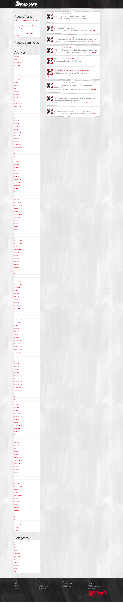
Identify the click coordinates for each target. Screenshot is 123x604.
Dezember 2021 (18, 205)
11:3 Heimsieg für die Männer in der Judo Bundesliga (75, 39)
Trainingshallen (68, 583)
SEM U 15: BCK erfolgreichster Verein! (69, 16)
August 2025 (17, 80)
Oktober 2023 (17, 144)
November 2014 (18, 454)
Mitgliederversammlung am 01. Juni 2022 (70, 73)
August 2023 (17, 150)
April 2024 (16, 126)
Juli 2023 (16, 153)
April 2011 (16, 527)
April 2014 (16, 475)
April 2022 (16, 197)
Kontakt (90, 583)
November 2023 (18, 141)
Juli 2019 (16, 290)
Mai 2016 (16, 402)
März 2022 (16, 200)
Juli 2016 (16, 396)
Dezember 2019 (18, 276)
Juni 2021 (16, 223)
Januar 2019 (17, 308)
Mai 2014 (16, 472)
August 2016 (17, 393)
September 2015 (18, 425)
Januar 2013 (17, 516)
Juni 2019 (16, 293)
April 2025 (16, 91)
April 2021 (16, 229)
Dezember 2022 (18, 173)
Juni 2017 (16, 363)
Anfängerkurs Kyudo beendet (66, 28)
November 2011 (18, 525)
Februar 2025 (17, 97)
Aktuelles (72, 13)
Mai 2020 (16, 261)
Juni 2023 (16, 156)
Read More (69, 20)
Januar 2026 (17, 65)
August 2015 (17, 428)
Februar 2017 (17, 375)
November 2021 (18, 208)
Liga (77, 37)
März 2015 (16, 443)
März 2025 (16, 94)
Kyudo (73, 26)
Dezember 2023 (18, 138)
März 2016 (16, 407)
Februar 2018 (17, 340)
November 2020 (18, 243)
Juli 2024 (16, 118)
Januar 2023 (17, 170)
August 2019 (17, 287)
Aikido (88, 70)
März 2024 (16, 129)
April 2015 (16, 440)
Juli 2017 (16, 361)
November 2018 (18, 314)
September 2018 (18, 320)
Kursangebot (79, 70)
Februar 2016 (17, 410)
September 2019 (18, 284)
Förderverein (67, 586)
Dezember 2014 (18, 451)
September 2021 (18, 214)
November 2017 (18, 349)
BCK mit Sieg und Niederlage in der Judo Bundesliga (75, 50)
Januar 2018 (17, 343)
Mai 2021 (16, 226)
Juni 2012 (16, 519)
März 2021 (16, 232)
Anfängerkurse (43, 586)
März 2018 (16, 337)
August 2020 (17, 252)
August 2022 (17, 185)
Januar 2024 (17, 135)
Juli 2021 (16, 220)
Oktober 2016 (17, 387)
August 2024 (17, 115)
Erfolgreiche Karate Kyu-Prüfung (67, 61)
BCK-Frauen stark (18, 31)
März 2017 (16, 372)
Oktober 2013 (17, 492)
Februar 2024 (17, 132)
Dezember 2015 (18, 416)
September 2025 (18, 77)
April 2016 (16, 404)
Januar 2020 (17, 273)
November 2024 (18, 106)
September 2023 (18, 147)
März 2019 (16, 302)
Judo (76, 13)
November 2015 (18, 419)
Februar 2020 (17, 270)
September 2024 (18, 112)
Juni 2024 (16, 120)
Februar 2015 (17, 445)
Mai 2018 (16, 331)
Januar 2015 (17, 448)
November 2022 (18, 176)
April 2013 (16, 507)
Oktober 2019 (17, 282)
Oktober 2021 (17, 211)
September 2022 (18, 182)
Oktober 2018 (17, 317)
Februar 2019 (17, 305)
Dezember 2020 (18, 240)
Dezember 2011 (18, 522)
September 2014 (18, 460)
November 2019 (18, 279)
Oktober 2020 (17, 246)
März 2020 (16, 267)
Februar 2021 (17, 235)
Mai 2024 (16, 123)
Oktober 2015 (17, 422)
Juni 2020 (16, 258)
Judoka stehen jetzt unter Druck (21, 28)
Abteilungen (73, 70)
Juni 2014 (16, 469)
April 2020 (16, 264)
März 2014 (16, 478)
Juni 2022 (16, 191)
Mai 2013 (16, 504)
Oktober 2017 (17, 352)
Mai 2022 (16, 194)
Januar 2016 (17, 413)
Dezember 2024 (18, 103)
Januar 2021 (17, 238)
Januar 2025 (17, 100)
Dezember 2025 (18, 68)
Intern (90, 585)
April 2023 (16, 161)
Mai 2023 (16, 159)
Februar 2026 (17, 62)
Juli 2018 (16, 325)
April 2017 (16, 369)
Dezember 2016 (18, 381)
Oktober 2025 (17, 74)
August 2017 (17, 358)
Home (89, 582)
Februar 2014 (17, 481)
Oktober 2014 (17, 457)
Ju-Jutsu (58, 70)
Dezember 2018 (18, 311)
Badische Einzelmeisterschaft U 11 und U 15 (72, 111)
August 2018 (17, 323)
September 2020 (18, 249)
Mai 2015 (16, 437)
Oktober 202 (17, 530)
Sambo (16, 562)
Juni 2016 (16, 399)
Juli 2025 (16, 82)
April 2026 (16, 56)
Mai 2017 (16, 366)
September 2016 (18, 390)
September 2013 (18, 495)
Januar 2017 (17, 378)
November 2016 (18, 384)
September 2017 (18, 355)
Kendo (65, 70)
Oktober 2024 (17, 109)
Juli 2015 (16, 431)
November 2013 (18, 489)
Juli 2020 (16, 255)
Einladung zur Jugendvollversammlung (23, 25)
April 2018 (16, 334)
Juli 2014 (16, 466)
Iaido (40, 583)
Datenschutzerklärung (94, 586)
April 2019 (16, 299)
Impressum (91, 588)
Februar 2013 (17, 513)
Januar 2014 (17, 483)
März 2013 (16, 510)
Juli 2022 (16, 188)
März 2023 (16, 164)
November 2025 (18, 71)
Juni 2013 (16, 501)
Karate (73, 58)
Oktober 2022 (17, 179)
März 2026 (16, 59)
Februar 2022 (17, 202)
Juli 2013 (16, 498)
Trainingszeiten (68, 582)
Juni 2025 (16, 85)
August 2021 (17, 217)
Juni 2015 (16, 434)
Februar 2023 (17, 167)
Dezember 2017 (18, 346)
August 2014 (17, 463)
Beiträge (65, 585)
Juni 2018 (16, 328)
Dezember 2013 (18, 486)
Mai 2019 (16, 296)
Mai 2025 (16, 88)
